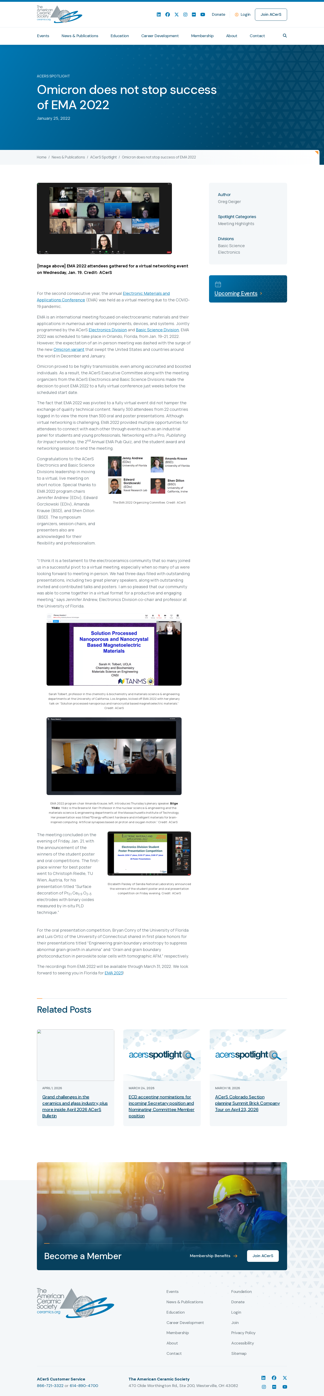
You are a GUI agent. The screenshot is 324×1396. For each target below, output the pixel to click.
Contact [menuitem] (257, 35)
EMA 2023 (114, 973)
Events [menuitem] (43, 35)
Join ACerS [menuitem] (271, 14)
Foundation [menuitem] (241, 1292)
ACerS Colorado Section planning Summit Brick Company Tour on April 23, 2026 (247, 1103)
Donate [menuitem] (218, 14)
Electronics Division (108, 329)
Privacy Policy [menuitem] (243, 1333)
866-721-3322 (50, 1385)
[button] (285, 35)
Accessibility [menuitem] (242, 1343)
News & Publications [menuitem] (80, 35)
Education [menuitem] (120, 35)
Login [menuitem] (236, 1312)
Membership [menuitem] (202, 35)
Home (42, 157)
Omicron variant (69, 349)
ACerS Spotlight (103, 157)
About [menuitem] (231, 35)
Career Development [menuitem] (160, 35)
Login (245, 14)
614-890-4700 (84, 1385)
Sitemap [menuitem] (238, 1353)
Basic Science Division (157, 329)
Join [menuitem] (235, 1323)
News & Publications (68, 157)
